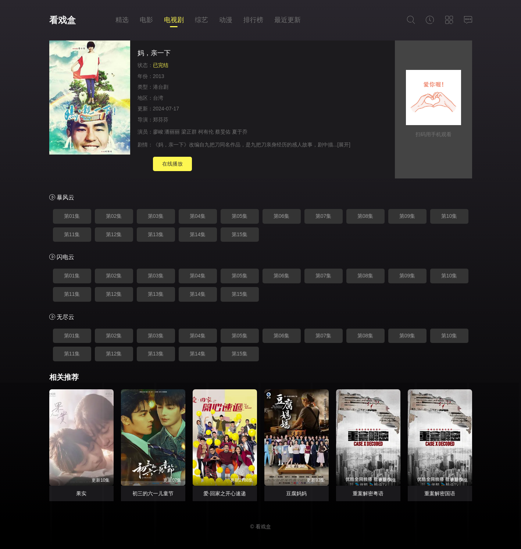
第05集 (240, 216)
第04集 (198, 216)
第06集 (282, 216)
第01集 (72, 216)
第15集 (240, 234)
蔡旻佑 (223, 132)
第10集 (449, 216)
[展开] (343, 145)
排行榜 (253, 20)
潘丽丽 (172, 132)
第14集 (198, 234)
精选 (122, 20)
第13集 (156, 234)
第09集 (407, 216)
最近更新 (287, 20)
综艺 (201, 20)
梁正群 (189, 132)
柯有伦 (206, 132)
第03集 (156, 216)
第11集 (72, 234)
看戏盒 (62, 20)
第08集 (365, 216)
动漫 (225, 20)
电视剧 (174, 20)
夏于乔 (239, 132)
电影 (146, 20)
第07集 (323, 216)
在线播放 (172, 164)
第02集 (114, 216)
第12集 (114, 234)
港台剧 (160, 87)
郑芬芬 (160, 120)
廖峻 (158, 132)
